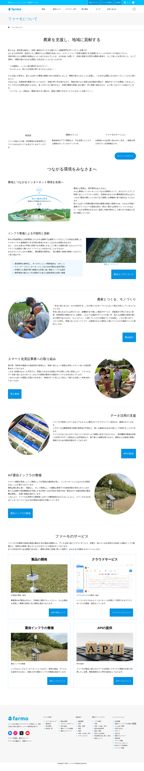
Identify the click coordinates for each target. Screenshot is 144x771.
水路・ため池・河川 (83, 735)
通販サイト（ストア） (99, 719)
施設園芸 (80, 723)
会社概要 (116, 723)
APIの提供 (62, 728)
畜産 (78, 731)
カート (130, 2)
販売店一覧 (48, 731)
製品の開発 (62, 723)
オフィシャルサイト (125, 156)
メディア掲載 (117, 743)
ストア (98, 9)
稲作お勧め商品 (98, 731)
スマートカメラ (82, 738)
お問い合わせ (111, 9)
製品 (43, 9)
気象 (78, 733)
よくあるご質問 (118, 728)
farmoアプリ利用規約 (120, 748)
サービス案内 (47, 719)
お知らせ (116, 735)
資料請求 (116, 740)
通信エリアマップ (94, 2)
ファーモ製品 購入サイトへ (18, 740)
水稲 (94, 726)
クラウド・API (71, 9)
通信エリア (57, 9)
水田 (78, 726)
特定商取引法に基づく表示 (101, 738)
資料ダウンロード (119, 738)
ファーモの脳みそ (107, 2)
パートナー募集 (118, 750)
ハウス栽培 (96, 723)
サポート (116, 733)
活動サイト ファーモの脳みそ (124, 726)
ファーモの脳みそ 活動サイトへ (20, 743)
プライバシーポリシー (120, 745)
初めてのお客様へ (98, 735)
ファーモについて (50, 723)
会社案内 (118, 2)
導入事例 (84, 9)
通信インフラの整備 (65, 731)
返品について (97, 740)
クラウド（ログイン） (66, 726)
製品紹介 (47, 726)
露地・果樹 (80, 728)
